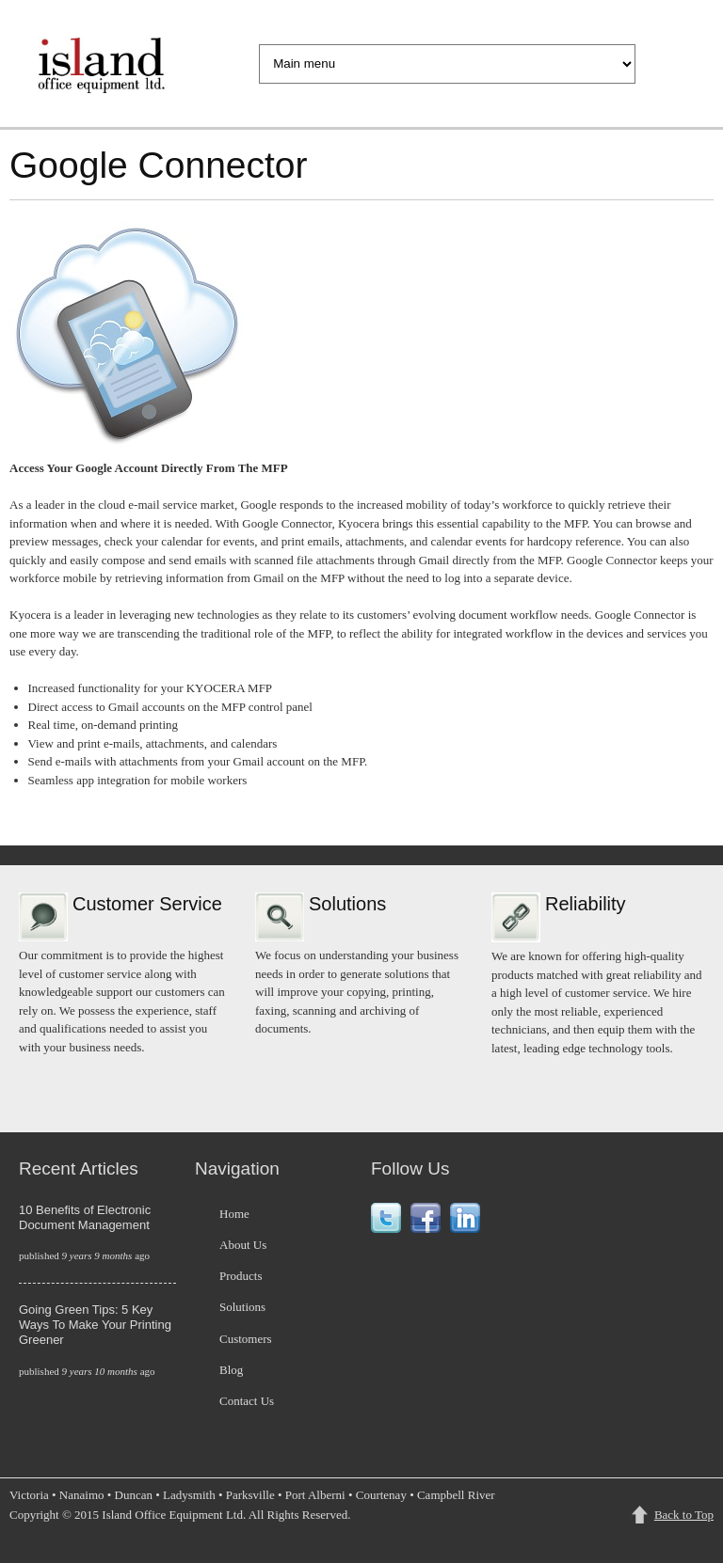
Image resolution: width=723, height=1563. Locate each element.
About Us (242, 1245)
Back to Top (684, 1515)
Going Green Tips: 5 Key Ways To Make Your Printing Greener (95, 1325)
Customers (245, 1339)
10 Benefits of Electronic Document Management (85, 1217)
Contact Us (246, 1401)
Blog (231, 1370)
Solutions (242, 1307)
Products (241, 1276)
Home (234, 1214)
